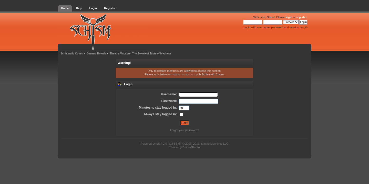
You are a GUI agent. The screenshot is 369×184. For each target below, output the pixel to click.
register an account (183, 74)
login (288, 17)
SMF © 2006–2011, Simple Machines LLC (202, 143)
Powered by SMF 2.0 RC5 (157, 143)
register (301, 17)
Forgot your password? (184, 130)
